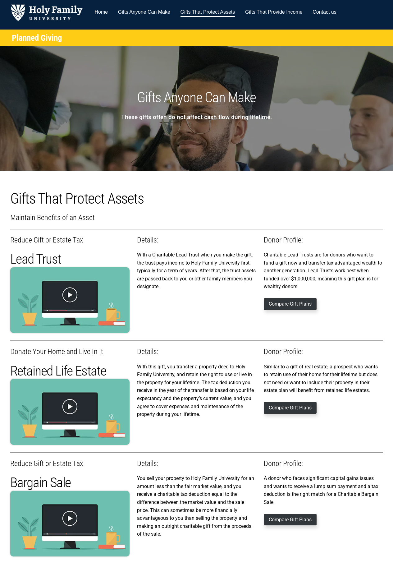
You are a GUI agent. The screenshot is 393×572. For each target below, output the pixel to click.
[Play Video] (70, 300)
